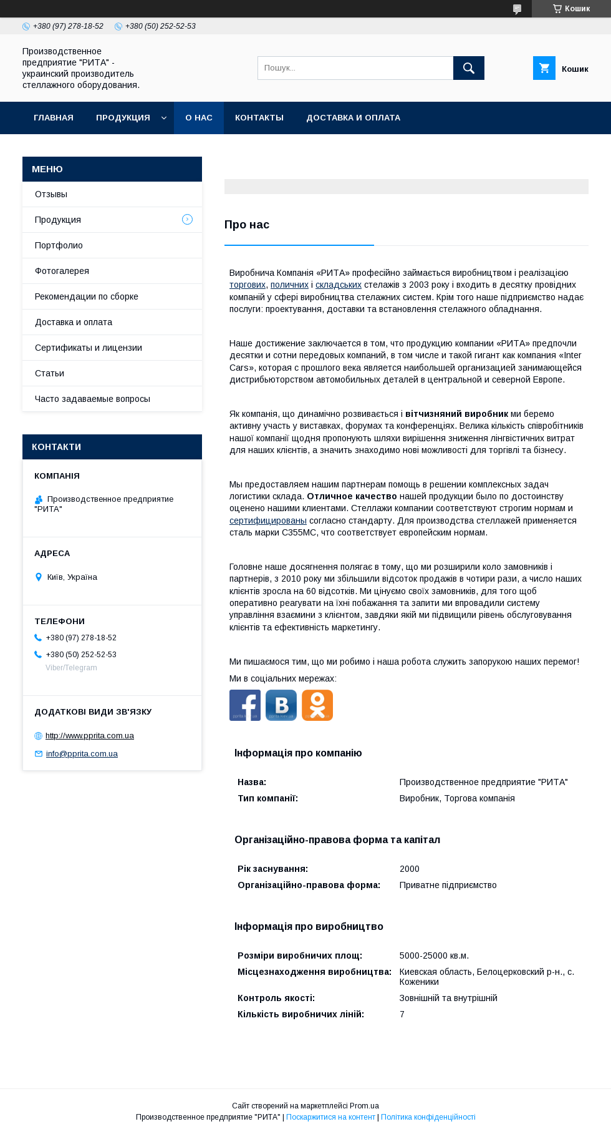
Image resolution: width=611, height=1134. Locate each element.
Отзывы (51, 194)
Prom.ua (364, 1106)
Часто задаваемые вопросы (92, 399)
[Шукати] (468, 68)
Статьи (49, 373)
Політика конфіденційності (428, 1117)
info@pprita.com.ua (82, 753)
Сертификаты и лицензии (88, 348)
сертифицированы (268, 520)
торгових (247, 285)
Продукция (123, 117)
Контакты (259, 117)
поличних (290, 285)
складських (338, 285)
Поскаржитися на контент (330, 1117)
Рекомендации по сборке (86, 296)
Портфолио (59, 245)
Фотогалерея (62, 271)
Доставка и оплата (353, 117)
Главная (54, 117)
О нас (199, 117)
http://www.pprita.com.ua (90, 735)
